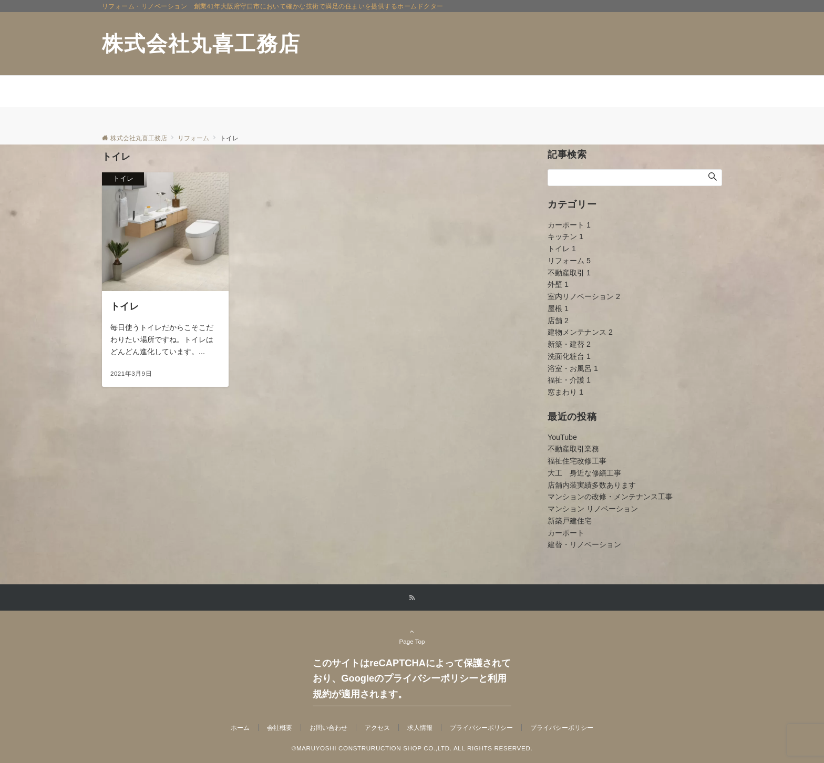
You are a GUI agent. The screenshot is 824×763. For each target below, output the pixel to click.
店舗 (558, 320)
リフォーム (569, 260)
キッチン (565, 236)
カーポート (569, 225)
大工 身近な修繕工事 (584, 473)
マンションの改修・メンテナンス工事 (610, 496)
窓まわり (565, 392)
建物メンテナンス (580, 332)
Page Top (412, 636)
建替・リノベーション (584, 544)
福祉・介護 (569, 380)
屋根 (558, 308)
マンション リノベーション (593, 508)
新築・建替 (569, 344)
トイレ (562, 248)
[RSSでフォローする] (412, 597)
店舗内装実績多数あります (592, 485)
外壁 (558, 284)
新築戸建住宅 (570, 521)
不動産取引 (569, 273)
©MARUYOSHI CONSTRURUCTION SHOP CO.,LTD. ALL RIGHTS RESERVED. (412, 748)
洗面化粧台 (569, 356)
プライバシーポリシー (561, 727)
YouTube (562, 437)
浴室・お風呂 (573, 368)
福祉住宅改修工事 (577, 461)
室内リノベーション (584, 296)
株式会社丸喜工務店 (201, 43)
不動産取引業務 (573, 449)
